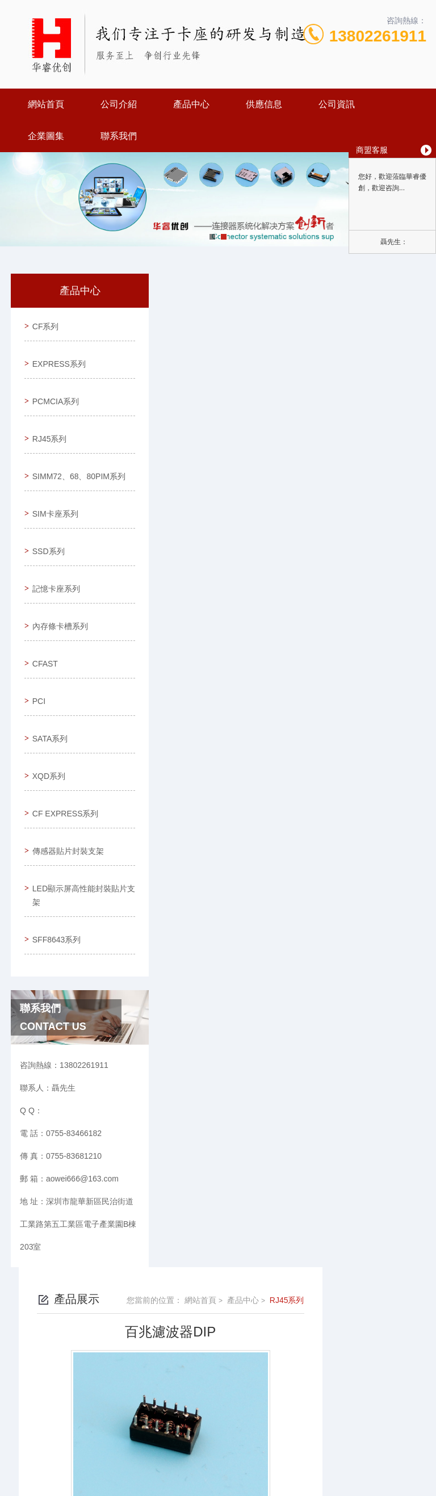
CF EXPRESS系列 (59, 764)
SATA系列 (48, 693)
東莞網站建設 (207, 1434)
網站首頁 (46, 104)
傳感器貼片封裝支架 (58, 810)
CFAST (43, 628)
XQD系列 (46, 725)
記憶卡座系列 (54, 563)
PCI (36, 660)
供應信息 (264, 104)
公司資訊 (336, 104)
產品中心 (191, 104)
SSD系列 (46, 531)
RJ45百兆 (199, 545)
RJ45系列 (47, 420)
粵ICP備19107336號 (301, 1380)
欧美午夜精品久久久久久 (43, 1489)
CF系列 (43, 323)
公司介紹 (118, 104)
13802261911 (377, 36)
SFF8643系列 (54, 895)
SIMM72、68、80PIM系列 (57, 460)
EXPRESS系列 (56, 356)
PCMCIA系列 (53, 388)
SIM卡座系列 (53, 499)
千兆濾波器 (202, 525)
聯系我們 (118, 136)
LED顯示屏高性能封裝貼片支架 (61, 856)
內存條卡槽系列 (58, 596)
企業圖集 (46, 136)
